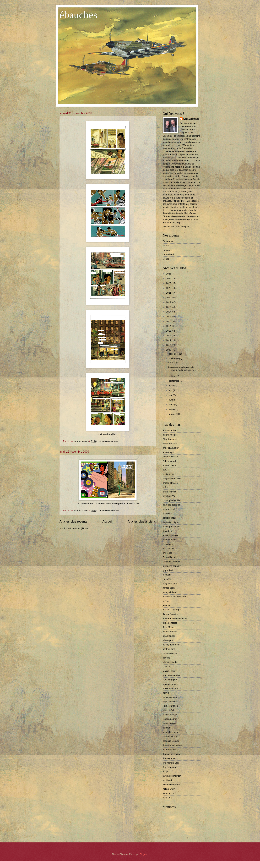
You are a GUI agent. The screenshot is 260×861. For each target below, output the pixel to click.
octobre (173, 376)
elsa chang (168, 544)
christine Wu (169, 496)
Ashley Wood (169, 461)
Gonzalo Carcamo (172, 561)
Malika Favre (169, 671)
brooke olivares (170, 483)
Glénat (166, 245)
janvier (172, 414)
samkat (166, 727)
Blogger (144, 854)
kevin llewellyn (170, 653)
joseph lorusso (170, 631)
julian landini (169, 636)
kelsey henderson (171, 644)
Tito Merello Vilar (171, 762)
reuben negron (170, 719)
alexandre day (170, 443)
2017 (169, 311)
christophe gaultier (172, 500)
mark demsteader (171, 675)
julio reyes (168, 640)
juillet (171, 385)
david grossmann (171, 526)
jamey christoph (170, 592)
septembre (174, 381)
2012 (169, 335)
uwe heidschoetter (172, 776)
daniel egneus (169, 518)
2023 (169, 283)
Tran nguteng (169, 767)
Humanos (167, 250)
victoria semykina (171, 784)
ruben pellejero (170, 723)
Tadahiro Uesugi (171, 741)
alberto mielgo (170, 435)
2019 (169, 302)
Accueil (107, 521)
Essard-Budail (169, 557)
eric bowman (169, 548)
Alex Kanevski (170, 439)
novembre (174, 358)
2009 (169, 350)
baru (165, 469)
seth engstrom (170, 736)
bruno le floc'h (169, 491)
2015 (169, 321)
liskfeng (166, 657)
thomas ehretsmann (172, 754)
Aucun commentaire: (109, 441)
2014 (169, 326)
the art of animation (172, 745)
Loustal (166, 666)
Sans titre (172, 362)
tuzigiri (166, 771)
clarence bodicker (171, 504)
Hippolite (167, 579)
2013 (169, 331)
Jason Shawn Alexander (174, 596)
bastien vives (169, 474)
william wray (169, 789)
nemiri (166, 693)
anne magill (168, 452)
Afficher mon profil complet (176, 226)
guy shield (168, 570)
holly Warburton (170, 583)
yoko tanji (167, 797)
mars (171, 404)
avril (171, 399)
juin (171, 390)
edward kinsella (170, 535)
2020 (169, 297)
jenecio (166, 605)
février (172, 409)
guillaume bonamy (172, 566)
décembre (174, 354)
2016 (169, 316)
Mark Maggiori (170, 679)
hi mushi (167, 574)
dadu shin (167, 513)
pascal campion (170, 714)
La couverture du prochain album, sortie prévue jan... (182, 368)
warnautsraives (191, 119)
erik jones (167, 553)
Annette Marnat (170, 456)
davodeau (167, 531)
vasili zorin (168, 780)
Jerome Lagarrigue (172, 609)
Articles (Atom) (80, 528)
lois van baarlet (170, 662)
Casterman (168, 241)
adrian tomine (169, 430)
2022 (169, 288)
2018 (169, 307)
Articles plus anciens (142, 521)
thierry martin (169, 749)
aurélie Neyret (169, 465)
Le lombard (168, 254)
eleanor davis (169, 539)
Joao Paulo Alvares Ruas (175, 618)
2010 (169, 345)
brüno (165, 487)
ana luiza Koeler (170, 448)
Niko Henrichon (170, 706)
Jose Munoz (169, 627)
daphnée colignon (171, 522)
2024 (169, 278)
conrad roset (169, 509)
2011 (169, 340)
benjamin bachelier (172, 478)
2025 (169, 273)
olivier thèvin (169, 710)
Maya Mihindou (170, 688)
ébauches (78, 14)
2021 (169, 293)
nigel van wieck (170, 701)
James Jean (169, 587)
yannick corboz (170, 793)
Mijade (166, 258)
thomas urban (169, 758)
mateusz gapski (170, 684)
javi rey (166, 601)
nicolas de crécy (170, 697)
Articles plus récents (73, 521)
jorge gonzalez (170, 623)
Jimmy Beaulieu (170, 614)
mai (171, 395)
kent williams (169, 649)
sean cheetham (170, 732)
